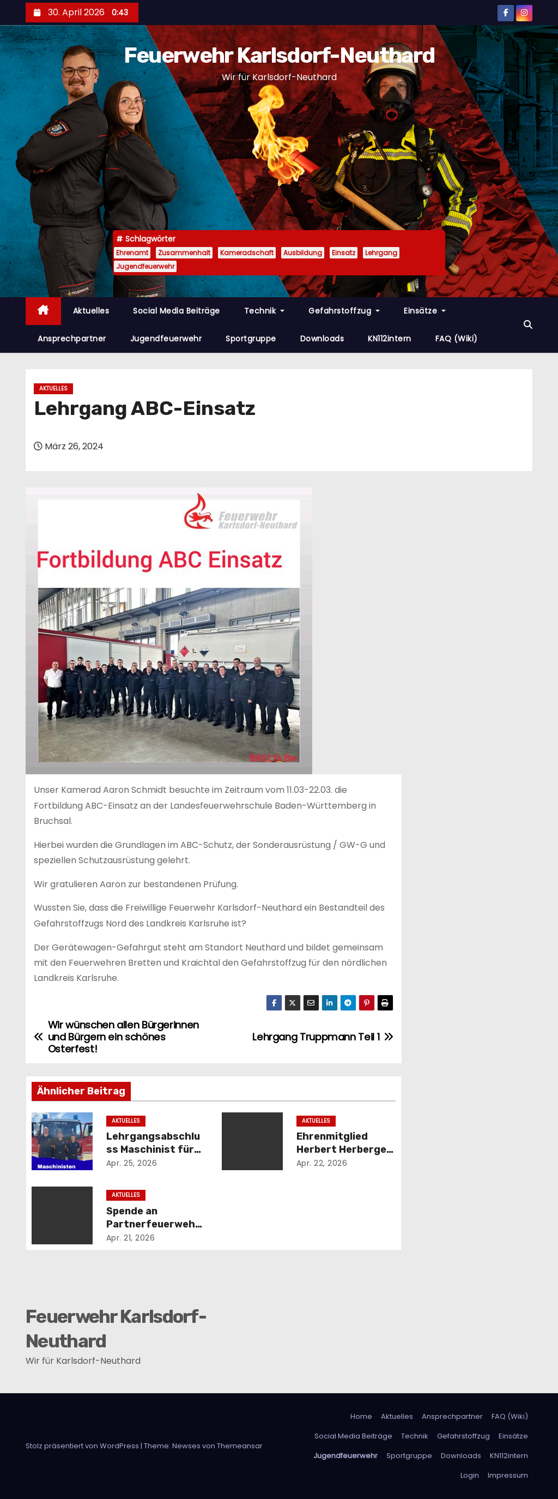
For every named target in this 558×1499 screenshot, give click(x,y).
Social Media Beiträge (176, 310)
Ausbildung (302, 252)
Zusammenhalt (184, 252)
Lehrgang (381, 252)
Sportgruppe (251, 338)
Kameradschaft (247, 252)
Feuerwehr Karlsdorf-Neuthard (279, 55)
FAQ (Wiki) (456, 338)
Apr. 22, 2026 (322, 1163)
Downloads (322, 338)
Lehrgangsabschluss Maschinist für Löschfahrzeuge (153, 1149)
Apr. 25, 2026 (131, 1163)
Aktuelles (91, 310)
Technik (264, 310)
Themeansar (240, 1446)
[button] (528, 324)
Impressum (508, 1475)
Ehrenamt (132, 252)
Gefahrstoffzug (344, 310)
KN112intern (389, 338)
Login (469, 1475)
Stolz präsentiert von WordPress (83, 1446)
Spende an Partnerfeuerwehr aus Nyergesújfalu (153, 1224)
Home (361, 1416)
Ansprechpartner (72, 338)
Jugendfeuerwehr (145, 266)
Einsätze (425, 310)
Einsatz (343, 252)
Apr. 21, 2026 (130, 1237)
